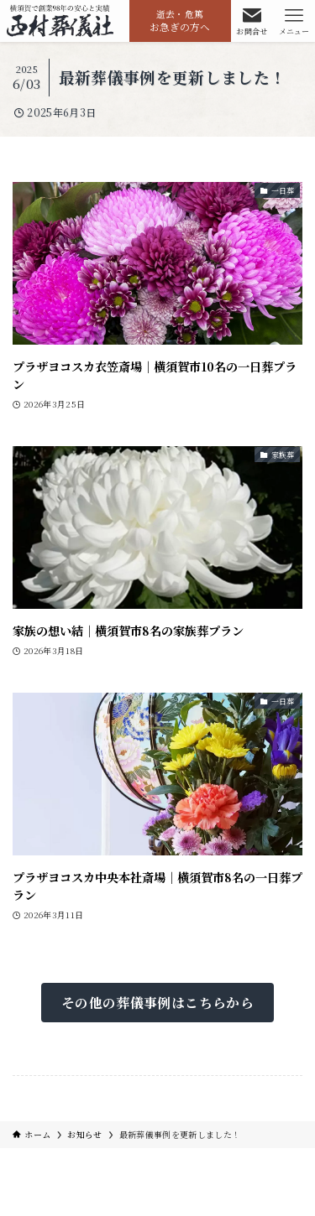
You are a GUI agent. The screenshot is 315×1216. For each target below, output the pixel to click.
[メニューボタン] (294, 21)
